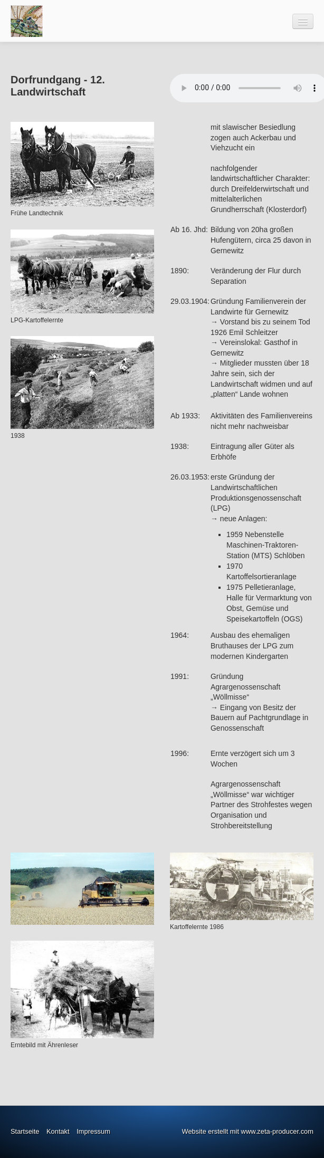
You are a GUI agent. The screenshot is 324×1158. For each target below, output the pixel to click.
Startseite (25, 1131)
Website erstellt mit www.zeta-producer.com (247, 1131)
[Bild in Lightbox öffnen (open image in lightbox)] (82, 164)
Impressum (93, 1131)
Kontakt (58, 1131)
